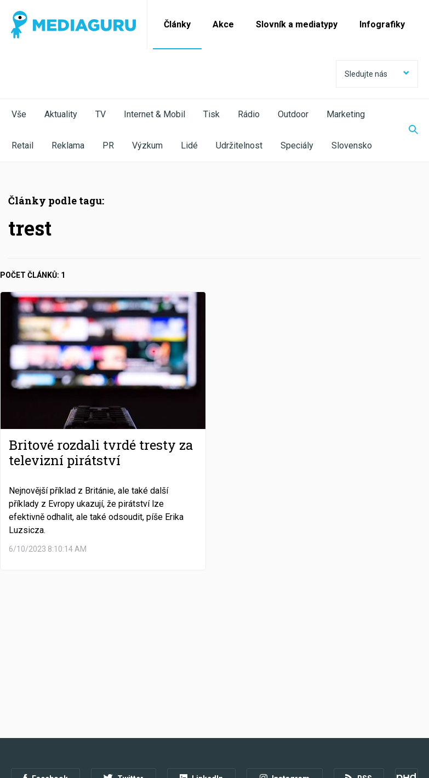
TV (100, 114)
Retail (22, 145)
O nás (21, 718)
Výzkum (147, 145)
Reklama (68, 145)
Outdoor (293, 114)
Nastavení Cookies (238, 718)
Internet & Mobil (154, 114)
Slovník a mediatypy (297, 24)
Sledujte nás (377, 74)
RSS (358, 688)
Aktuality (60, 114)
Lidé (189, 145)
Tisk (211, 114)
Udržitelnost (239, 145)
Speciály (297, 145)
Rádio (249, 114)
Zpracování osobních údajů (149, 718)
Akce (223, 24)
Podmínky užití (67, 718)
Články (177, 24)
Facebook (46, 688)
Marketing (346, 114)
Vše (19, 114)
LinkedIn (201, 688)
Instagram (285, 688)
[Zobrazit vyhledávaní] (406, 130)
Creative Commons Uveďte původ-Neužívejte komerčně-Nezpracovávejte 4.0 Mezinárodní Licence (161, 750)
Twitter (124, 688)
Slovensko (351, 145)
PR (108, 145)
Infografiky (382, 24)
